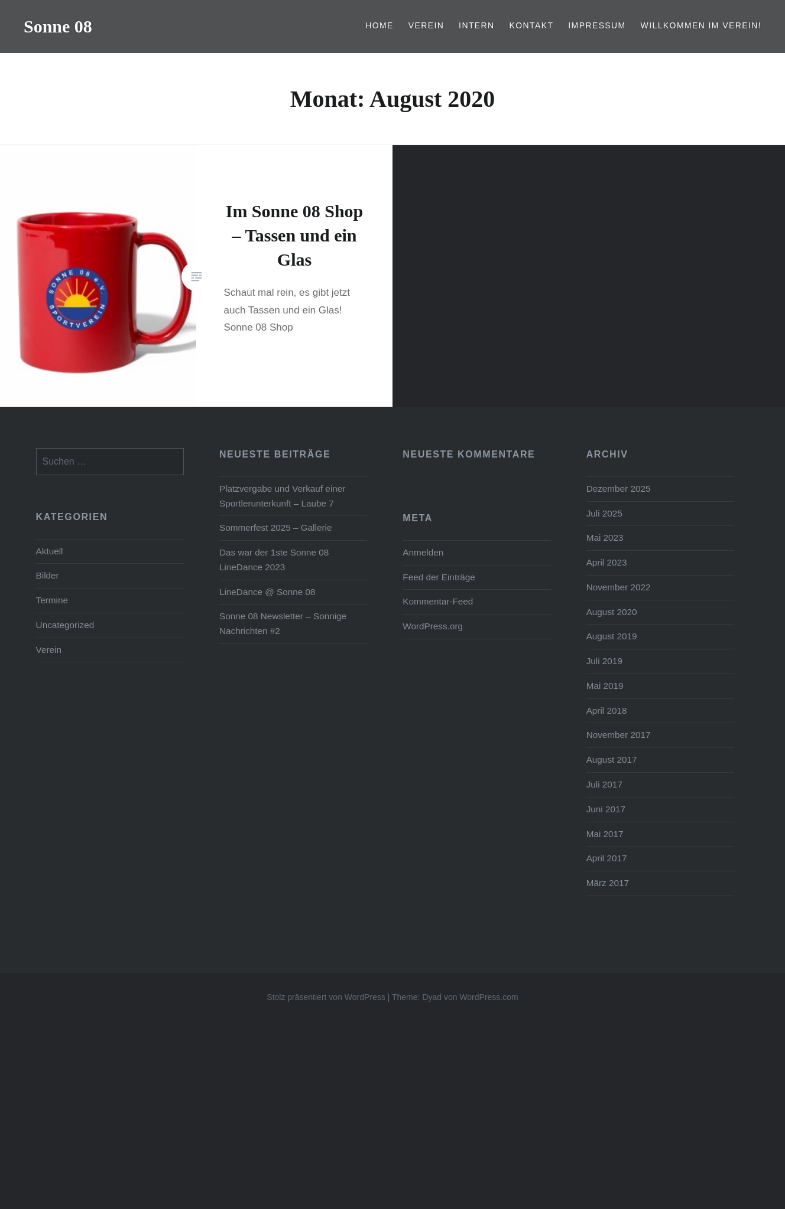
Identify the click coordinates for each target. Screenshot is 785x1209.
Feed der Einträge (439, 577)
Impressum (596, 25)
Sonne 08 (58, 26)
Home (379, 25)
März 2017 (607, 883)
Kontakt (532, 25)
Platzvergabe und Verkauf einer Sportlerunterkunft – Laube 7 (282, 495)
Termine (52, 600)
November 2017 (618, 735)
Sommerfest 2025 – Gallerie (275, 527)
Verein (426, 25)
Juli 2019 (604, 661)
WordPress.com (488, 997)
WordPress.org (433, 626)
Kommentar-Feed (438, 601)
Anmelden (423, 552)
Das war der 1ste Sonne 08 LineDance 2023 (274, 559)
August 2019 (611, 636)
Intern (477, 25)
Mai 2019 (605, 686)
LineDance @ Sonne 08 (267, 592)
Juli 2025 (604, 513)
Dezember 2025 (618, 488)
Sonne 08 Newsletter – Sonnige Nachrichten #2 (282, 623)
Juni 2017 (605, 809)
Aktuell (49, 551)
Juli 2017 (604, 784)
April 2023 (606, 562)
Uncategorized (65, 625)
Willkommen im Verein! (701, 25)
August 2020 (611, 612)
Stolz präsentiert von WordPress (326, 997)
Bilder (47, 575)
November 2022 (618, 587)
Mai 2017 (605, 834)
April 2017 (606, 858)
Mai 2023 (605, 537)
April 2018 (606, 710)
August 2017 (611, 759)
